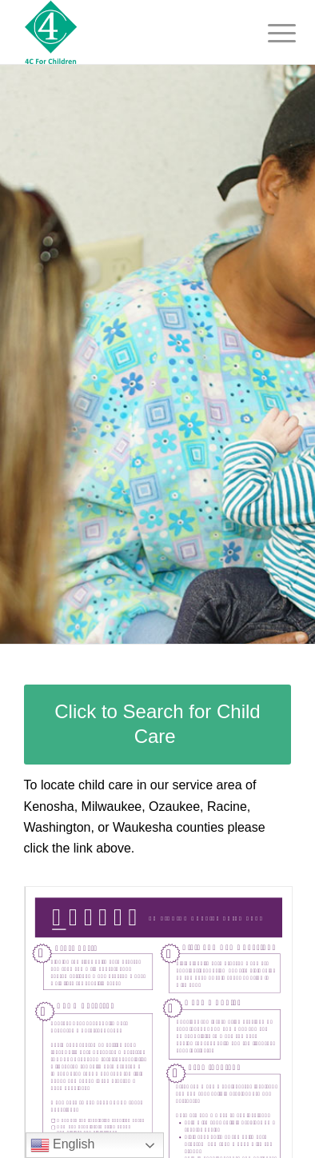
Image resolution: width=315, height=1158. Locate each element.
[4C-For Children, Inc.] (131, 32)
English (62, 1145)
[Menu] (269, 34)
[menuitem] (269, 34)
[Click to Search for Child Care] (158, 725)
